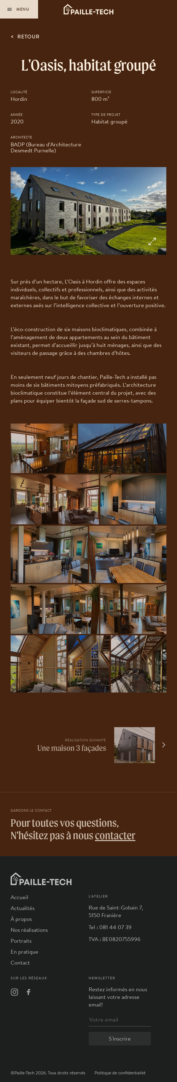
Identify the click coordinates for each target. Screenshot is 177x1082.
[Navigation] (19, 9)
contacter (115, 835)
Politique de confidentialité (120, 1073)
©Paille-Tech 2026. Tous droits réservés (48, 1073)
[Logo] (88, 9)
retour (25, 36)
